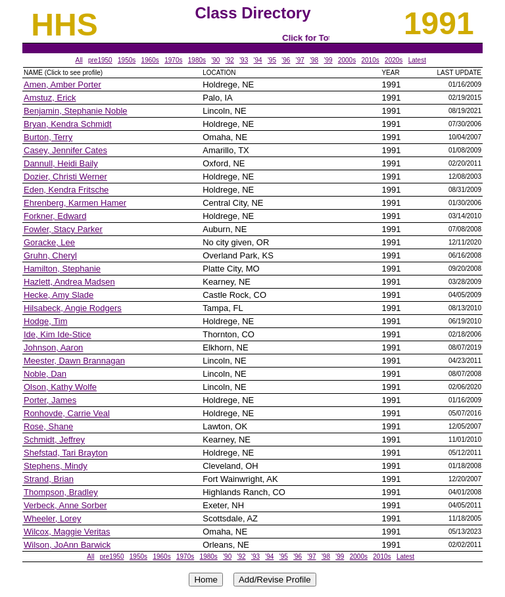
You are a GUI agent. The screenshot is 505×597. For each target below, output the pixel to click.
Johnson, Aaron (53, 347)
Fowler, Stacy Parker (63, 229)
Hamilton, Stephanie (62, 269)
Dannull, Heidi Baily (61, 163)
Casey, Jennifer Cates (65, 150)
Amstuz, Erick (50, 98)
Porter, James (50, 400)
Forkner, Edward (55, 216)
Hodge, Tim (45, 321)
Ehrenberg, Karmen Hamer (75, 203)
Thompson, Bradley (61, 492)
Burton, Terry (48, 137)
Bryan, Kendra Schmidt (68, 124)
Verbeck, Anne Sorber (65, 505)
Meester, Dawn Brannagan (74, 361)
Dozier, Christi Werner (65, 176)
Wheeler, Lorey (52, 518)
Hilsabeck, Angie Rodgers (73, 308)
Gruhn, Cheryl (50, 255)
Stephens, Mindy (55, 466)
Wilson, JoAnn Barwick (67, 545)
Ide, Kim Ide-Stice (57, 334)
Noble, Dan (45, 374)
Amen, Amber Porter (62, 84)
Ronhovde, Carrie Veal (67, 413)
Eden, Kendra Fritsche (66, 190)
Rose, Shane (48, 426)
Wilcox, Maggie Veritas (67, 532)
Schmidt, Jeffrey (54, 439)
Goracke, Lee (49, 242)
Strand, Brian (49, 479)
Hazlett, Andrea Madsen (69, 282)
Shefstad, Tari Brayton (66, 453)
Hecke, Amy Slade (58, 295)
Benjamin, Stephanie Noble (76, 111)
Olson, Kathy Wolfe (60, 387)
